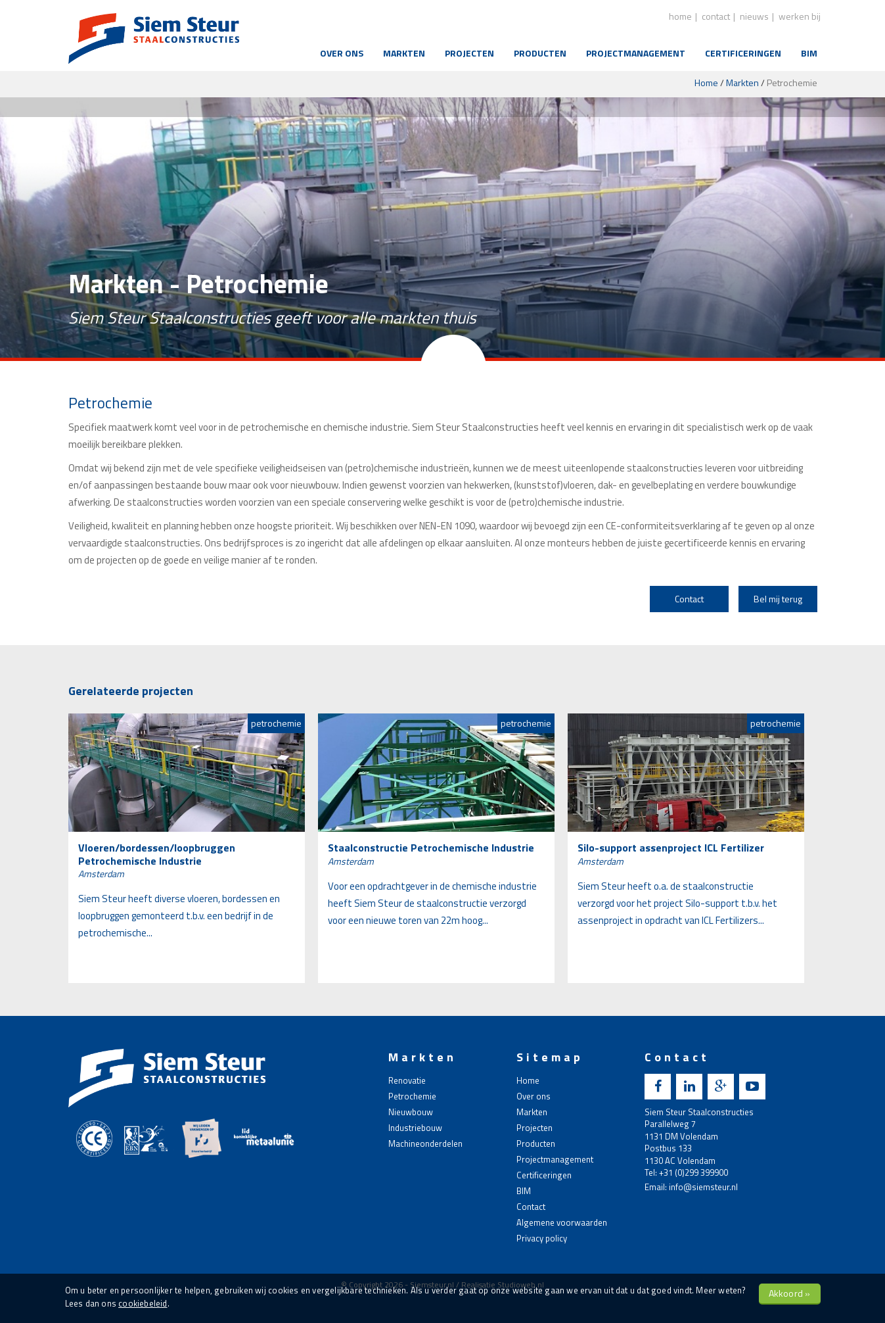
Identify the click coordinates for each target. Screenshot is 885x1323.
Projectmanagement (635, 53)
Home (706, 82)
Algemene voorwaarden (561, 1222)
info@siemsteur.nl (703, 1186)
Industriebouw (415, 1127)
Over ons (341, 53)
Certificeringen (743, 53)
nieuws (754, 16)
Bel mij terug (778, 599)
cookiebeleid (142, 1303)
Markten (404, 53)
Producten (540, 53)
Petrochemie (412, 1096)
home (680, 16)
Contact (689, 599)
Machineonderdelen (425, 1143)
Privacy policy (541, 1238)
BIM (809, 53)
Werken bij (800, 16)
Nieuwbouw (410, 1112)
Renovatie (407, 1080)
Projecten (469, 53)
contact (716, 16)
